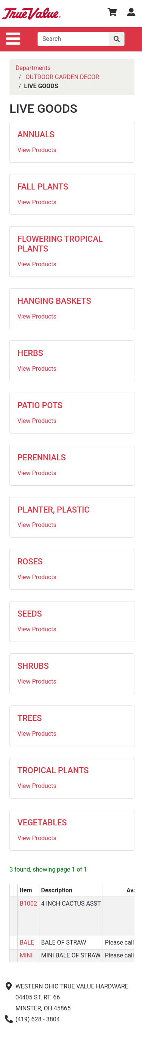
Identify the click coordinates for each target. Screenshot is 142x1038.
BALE (27, 942)
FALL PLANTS (42, 186)
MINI (26, 955)
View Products (36, 150)
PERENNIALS (41, 457)
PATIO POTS (39, 405)
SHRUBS (33, 666)
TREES (29, 718)
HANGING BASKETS (54, 301)
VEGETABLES (42, 822)
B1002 (28, 903)
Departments (33, 67)
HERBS (30, 353)
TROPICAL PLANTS (53, 770)
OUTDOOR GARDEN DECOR (62, 77)
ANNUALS (36, 134)
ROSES (30, 561)
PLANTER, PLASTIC (53, 509)
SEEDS (29, 613)
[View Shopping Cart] (112, 13)
